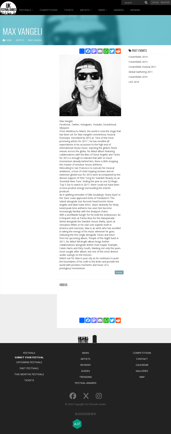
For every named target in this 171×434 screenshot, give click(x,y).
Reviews (135, 10)
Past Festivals (29, 368)
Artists (86, 10)
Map (142, 376)
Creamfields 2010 (138, 76)
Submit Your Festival (29, 357)
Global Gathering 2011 (141, 71)
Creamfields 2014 (138, 56)
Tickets (68, 10)
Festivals (26, 10)
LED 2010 (134, 81)
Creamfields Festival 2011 (142, 66)
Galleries (142, 370)
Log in (155, 2)
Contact (142, 358)
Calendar (142, 364)
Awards (119, 10)
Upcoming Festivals (29, 362)
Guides (85, 370)
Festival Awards (85, 383)
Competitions (48, 10)
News (102, 10)
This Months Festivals (29, 374)
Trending (85, 376)
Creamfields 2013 (138, 61)
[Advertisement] (28, 100)
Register (165, 2)
